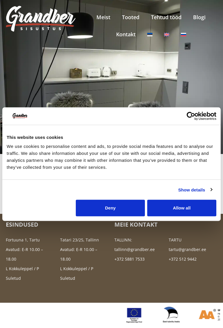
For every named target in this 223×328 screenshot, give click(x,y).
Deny (110, 207)
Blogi (199, 17)
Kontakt (126, 34)
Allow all (181, 207)
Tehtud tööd (166, 17)
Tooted (130, 17)
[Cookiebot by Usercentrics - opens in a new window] (191, 116)
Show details (191, 189)
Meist (103, 17)
